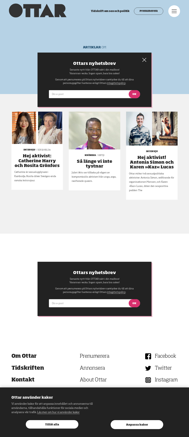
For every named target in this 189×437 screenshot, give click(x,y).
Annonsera (92, 368)
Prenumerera (146, 12)
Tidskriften (27, 368)
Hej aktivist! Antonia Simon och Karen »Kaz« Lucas (152, 162)
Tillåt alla (52, 424)
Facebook (165, 356)
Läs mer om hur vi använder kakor (58, 412)
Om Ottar (24, 356)
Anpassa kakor (137, 424)
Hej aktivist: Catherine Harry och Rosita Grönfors (37, 161)
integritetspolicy (116, 292)
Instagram (166, 380)
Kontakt (23, 380)
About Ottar (93, 380)
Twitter (163, 368)
